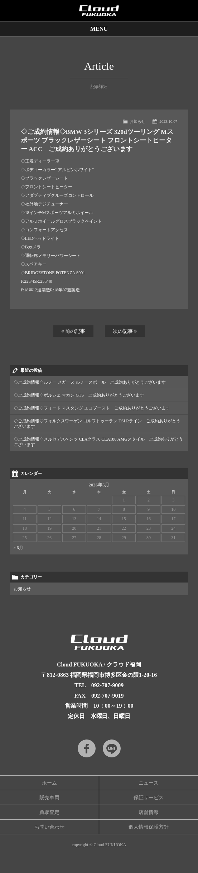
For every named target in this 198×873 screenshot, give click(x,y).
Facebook (87, 748)
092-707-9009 (107, 685)
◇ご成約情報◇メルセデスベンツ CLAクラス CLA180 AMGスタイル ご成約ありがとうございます (98, 442)
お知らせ (137, 121)
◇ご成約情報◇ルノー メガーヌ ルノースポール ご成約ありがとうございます (90, 382)
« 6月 (18, 547)
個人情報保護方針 (149, 827)
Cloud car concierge (99, 10)
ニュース (149, 783)
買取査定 (49, 812)
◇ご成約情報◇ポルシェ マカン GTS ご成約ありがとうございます (79, 395)
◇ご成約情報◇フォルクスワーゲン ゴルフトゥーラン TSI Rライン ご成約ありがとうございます (97, 423)
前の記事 (73, 331)
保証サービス (149, 797)
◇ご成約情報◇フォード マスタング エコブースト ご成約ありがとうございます (92, 408)
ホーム (49, 783)
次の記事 (125, 331)
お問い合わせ (49, 827)
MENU (99, 29)
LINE (112, 748)
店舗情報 (149, 812)
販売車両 (49, 797)
